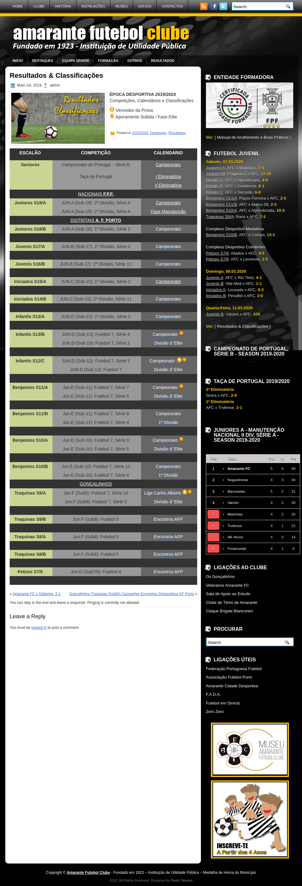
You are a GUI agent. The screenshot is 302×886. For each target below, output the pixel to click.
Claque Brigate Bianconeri (229, 611)
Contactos (172, 6)
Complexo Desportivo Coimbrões (235, 247)
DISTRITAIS (96, 220)
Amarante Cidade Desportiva (232, 686)
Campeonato (168, 202)
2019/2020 (140, 133)
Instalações (93, 6)
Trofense (234, 526)
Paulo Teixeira (181, 880)
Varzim (233, 502)
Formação (108, 60)
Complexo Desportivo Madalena (235, 228)
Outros (134, 60)
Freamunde (236, 548)
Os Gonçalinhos (220, 576)
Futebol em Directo (223, 703)
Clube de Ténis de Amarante (231, 602)
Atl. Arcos (235, 537)
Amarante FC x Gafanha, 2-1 (36, 594)
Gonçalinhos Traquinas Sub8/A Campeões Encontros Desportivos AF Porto (131, 594)
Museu (121, 6)
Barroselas (236, 491)
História (63, 6)
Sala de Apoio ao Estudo (228, 593)
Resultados (162, 60)
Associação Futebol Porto (229, 677)
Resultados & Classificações (242, 326)
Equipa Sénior (75, 60)
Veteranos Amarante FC (227, 585)
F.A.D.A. (213, 694)
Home (17, 6)
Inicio (17, 60)
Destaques (42, 60)
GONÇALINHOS (96, 483)
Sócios (145, 6)
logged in (39, 627)
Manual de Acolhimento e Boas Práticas (253, 137)
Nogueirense (237, 480)
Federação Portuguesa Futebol (234, 668)
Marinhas (234, 514)
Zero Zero (215, 711)
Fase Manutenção (168, 211)
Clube (39, 6)
